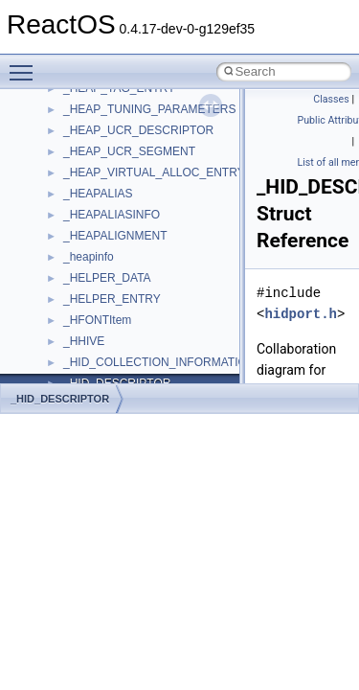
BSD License (66, 356)
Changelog (60, 124)
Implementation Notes (89, 335)
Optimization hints (78, 314)
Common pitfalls (74, 188)
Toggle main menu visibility (26, 64)
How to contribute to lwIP (96, 145)
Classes (330, 99)
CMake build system (84, 166)
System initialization (83, 272)
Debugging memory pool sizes (110, 209)
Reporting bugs (71, 230)
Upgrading (59, 103)
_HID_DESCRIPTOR (60, 398)
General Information (83, 377)
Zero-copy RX (68, 251)
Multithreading (68, 293)
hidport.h (300, 314)
